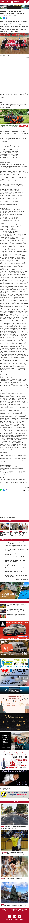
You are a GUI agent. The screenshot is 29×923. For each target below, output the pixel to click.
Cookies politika (25, 911)
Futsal (5, 15)
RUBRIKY (15, 2)
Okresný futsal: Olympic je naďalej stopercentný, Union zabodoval (13, 572)
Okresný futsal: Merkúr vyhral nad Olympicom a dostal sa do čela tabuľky (16, 561)
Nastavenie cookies (17, 911)
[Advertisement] (14, 73)
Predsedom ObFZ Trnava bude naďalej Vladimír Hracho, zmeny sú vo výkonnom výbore (17, 611)
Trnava (2, 826)
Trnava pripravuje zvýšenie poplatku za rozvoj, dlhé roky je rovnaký (13, 827)
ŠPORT (1, 15)
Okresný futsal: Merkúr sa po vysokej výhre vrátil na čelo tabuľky (23, 533)
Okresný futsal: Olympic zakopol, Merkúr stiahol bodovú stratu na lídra (17, 564)
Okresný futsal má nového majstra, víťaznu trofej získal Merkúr (4, 533)
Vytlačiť (26, 490)
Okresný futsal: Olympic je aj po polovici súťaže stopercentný (16, 568)
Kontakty (25, 910)
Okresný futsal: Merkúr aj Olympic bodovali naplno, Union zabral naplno (16, 557)
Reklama (20, 910)
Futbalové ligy (3, 852)
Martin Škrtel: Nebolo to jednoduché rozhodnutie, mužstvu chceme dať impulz (17, 615)
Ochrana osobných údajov (22, 909)
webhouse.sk (19, 920)
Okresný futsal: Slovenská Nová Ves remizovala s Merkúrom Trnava (16, 576)
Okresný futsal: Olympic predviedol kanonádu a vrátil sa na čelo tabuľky (16, 553)
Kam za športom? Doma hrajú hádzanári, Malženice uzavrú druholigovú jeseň (17, 605)
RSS (23, 910)
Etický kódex (15, 910)
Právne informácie (14, 909)
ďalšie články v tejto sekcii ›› (22, 579)
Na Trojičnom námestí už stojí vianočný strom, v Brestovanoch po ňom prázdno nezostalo (14, 904)
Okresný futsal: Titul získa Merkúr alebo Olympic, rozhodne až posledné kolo (14, 533)
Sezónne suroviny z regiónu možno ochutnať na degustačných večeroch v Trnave (13, 879)
